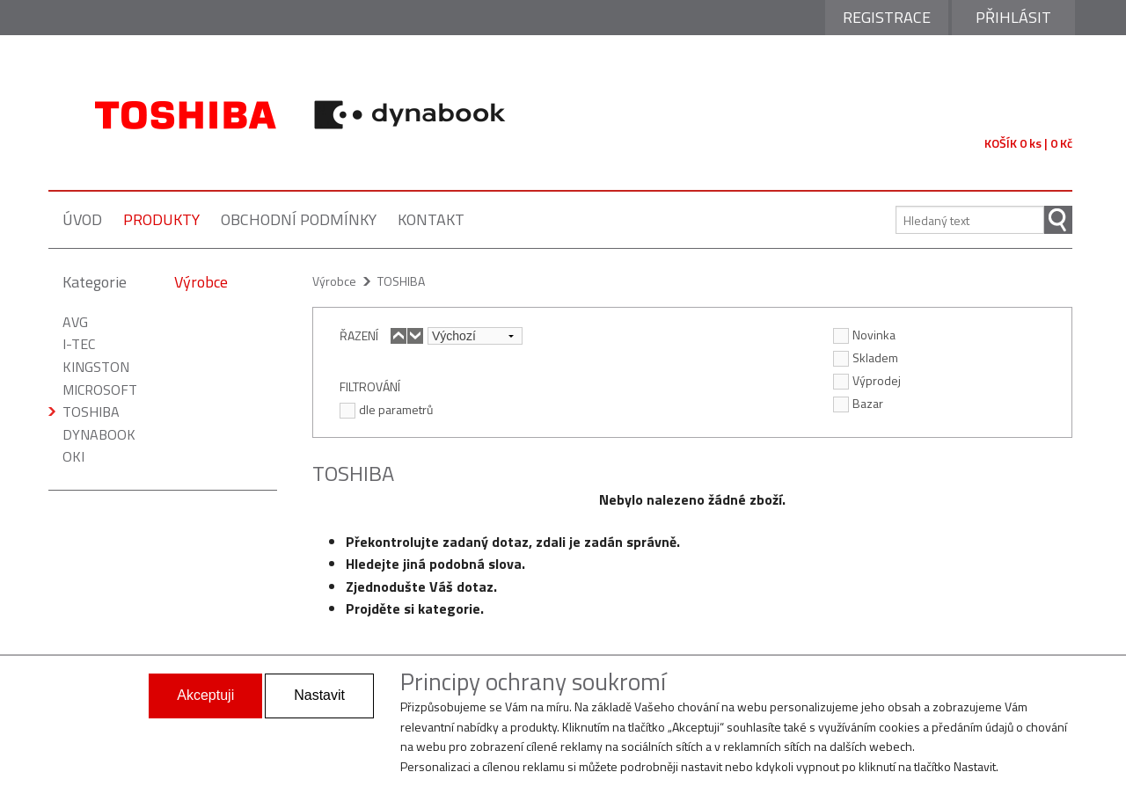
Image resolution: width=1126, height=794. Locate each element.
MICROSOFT (99, 389)
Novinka (864, 334)
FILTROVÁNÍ (370, 386)
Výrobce (201, 282)
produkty (161, 219)
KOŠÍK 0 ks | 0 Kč (1028, 143)
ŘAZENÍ (359, 335)
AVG (75, 321)
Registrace (887, 17)
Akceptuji (205, 695)
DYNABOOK (98, 434)
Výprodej (867, 380)
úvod (82, 219)
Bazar (858, 403)
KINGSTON (95, 366)
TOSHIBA (91, 411)
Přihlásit (1013, 17)
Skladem (865, 357)
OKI (73, 456)
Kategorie (94, 282)
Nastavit (319, 695)
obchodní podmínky (299, 219)
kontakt (431, 219)
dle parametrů (386, 409)
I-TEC (78, 343)
